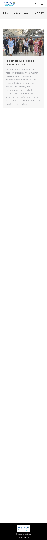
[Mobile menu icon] (41, 3)
